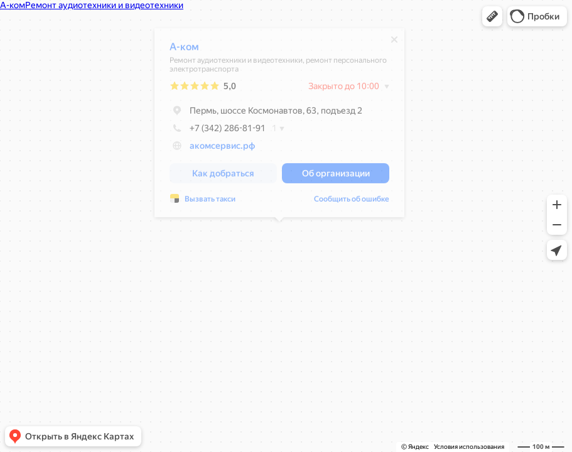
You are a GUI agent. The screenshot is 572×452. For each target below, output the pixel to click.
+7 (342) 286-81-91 (218, 131)
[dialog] (279, 125)
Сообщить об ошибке (351, 202)
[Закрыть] (394, 43)
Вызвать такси (210, 202)
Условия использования (469, 446)
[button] (492, 16)
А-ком (184, 50)
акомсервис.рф (222, 149)
